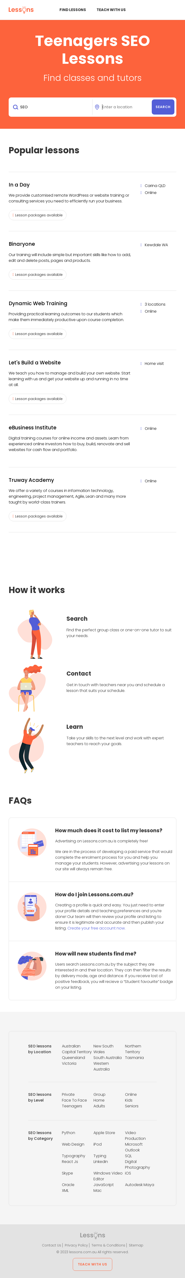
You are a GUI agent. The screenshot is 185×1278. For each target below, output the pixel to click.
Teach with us (111, 9)
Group (99, 1094)
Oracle (68, 1185)
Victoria (69, 1063)
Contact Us (51, 1245)
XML (65, 1190)
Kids (128, 1100)
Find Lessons (72, 9)
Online (131, 1094)
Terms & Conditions (108, 1245)
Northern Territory (133, 1049)
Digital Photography (137, 1164)
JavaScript (103, 1185)
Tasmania (134, 1057)
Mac (97, 1190)
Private (68, 1094)
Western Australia (101, 1066)
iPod (97, 1144)
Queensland (73, 1057)
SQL (128, 1156)
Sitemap (136, 1245)
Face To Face (74, 1100)
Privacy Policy (76, 1245)
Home (99, 1100)
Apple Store (104, 1133)
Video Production (135, 1135)
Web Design (73, 1144)
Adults (99, 1106)
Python (68, 1133)
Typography (73, 1156)
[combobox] (51, 107)
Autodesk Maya (139, 1185)
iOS (128, 1173)
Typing (99, 1156)
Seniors (132, 1106)
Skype (67, 1173)
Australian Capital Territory (77, 1049)
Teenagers (72, 1106)
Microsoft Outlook (134, 1147)
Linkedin (100, 1161)
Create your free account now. (96, 928)
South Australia (107, 1057)
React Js (70, 1161)
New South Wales (103, 1049)
